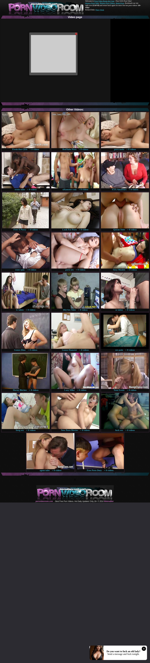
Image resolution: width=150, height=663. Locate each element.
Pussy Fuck (100, 10)
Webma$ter (109, 501)
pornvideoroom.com (44, 501)
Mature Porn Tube (92, 3)
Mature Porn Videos (107, 3)
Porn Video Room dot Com (104, 1)
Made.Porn (120, 3)
